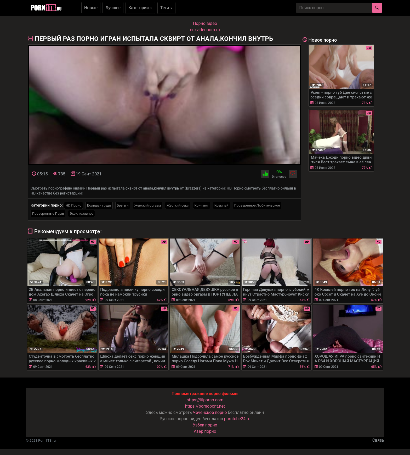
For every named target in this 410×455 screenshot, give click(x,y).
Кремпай (221, 205)
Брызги (123, 205)
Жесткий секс (178, 205)
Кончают (202, 205)
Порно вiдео (205, 23)
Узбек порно (205, 425)
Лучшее (113, 7)
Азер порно (205, 431)
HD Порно (73, 205)
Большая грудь (99, 205)
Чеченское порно (210, 412)
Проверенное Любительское (257, 205)
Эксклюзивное (81, 213)
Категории (140, 7)
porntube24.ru (237, 418)
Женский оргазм (147, 205)
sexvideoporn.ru (205, 29)
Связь (378, 440)
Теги (166, 7)
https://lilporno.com (205, 399)
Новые (91, 7)
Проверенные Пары (48, 213)
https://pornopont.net (205, 406)
